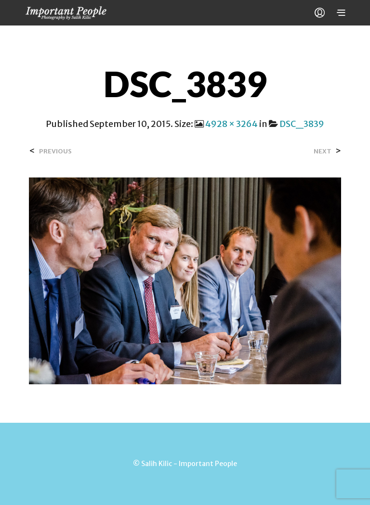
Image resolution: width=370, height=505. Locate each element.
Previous (55, 151)
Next (322, 151)
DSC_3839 (301, 123)
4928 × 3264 (231, 123)
